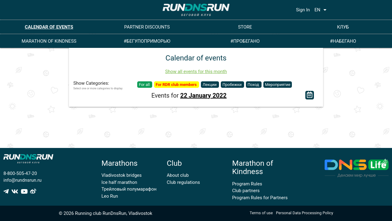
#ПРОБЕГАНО (244, 41)
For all (145, 84)
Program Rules (247, 184)
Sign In (303, 10)
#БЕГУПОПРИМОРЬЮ (147, 41)
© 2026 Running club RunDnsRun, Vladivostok (105, 213)
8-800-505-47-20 (20, 173)
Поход (253, 84)
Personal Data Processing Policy (304, 213)
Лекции (209, 84)
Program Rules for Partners (260, 197)
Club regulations (183, 182)
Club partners (246, 190)
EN (322, 10)
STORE (245, 27)
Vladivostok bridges (121, 175)
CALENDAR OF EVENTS (49, 27)
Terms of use (261, 213)
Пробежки (232, 84)
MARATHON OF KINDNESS (49, 41)
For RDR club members (177, 84)
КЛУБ (343, 27)
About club (178, 175)
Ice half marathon (119, 182)
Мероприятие (277, 84)
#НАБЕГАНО (343, 41)
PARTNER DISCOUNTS (147, 27)
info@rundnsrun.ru (22, 180)
